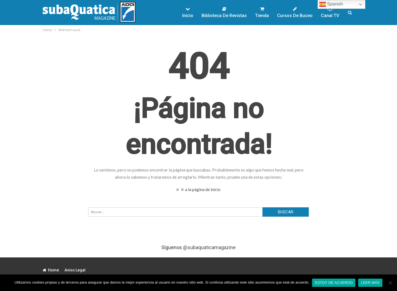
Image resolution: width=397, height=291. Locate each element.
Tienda (262, 12)
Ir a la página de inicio (198, 189)
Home (51, 270)
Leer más (370, 283)
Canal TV (330, 12)
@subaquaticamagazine (209, 247)
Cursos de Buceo (295, 12)
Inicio (187, 12)
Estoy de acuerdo (334, 283)
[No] (390, 282)
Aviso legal (75, 270)
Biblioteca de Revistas (224, 12)
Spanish (331, 4)
